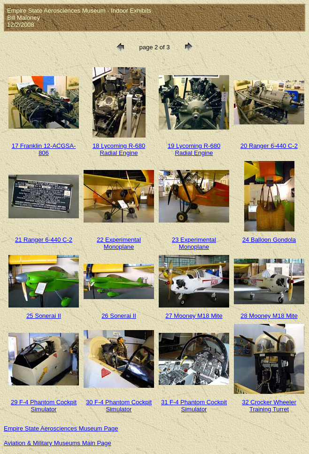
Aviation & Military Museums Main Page (57, 442)
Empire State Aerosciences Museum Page (61, 428)
